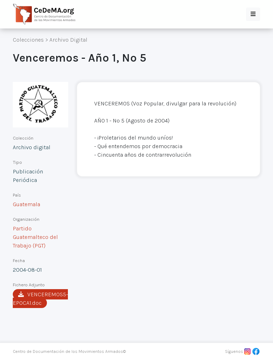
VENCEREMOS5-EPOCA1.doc (40, 298)
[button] (253, 14)
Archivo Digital (68, 39)
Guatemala (26, 204)
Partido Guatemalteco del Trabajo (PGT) (35, 237)
